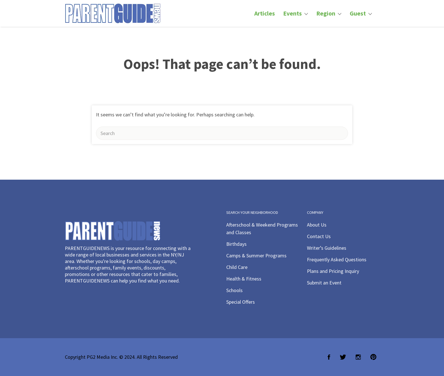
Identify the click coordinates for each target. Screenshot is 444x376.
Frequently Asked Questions (336, 259)
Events (292, 13)
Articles (264, 13)
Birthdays (236, 244)
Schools (234, 290)
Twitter (343, 357)
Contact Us (319, 236)
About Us (316, 224)
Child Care (236, 267)
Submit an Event (324, 282)
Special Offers (240, 302)
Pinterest (373, 357)
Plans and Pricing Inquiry (333, 271)
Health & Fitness (243, 278)
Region (325, 13)
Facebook (329, 357)
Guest (358, 13)
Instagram (358, 357)
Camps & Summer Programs (256, 255)
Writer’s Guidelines (326, 248)
